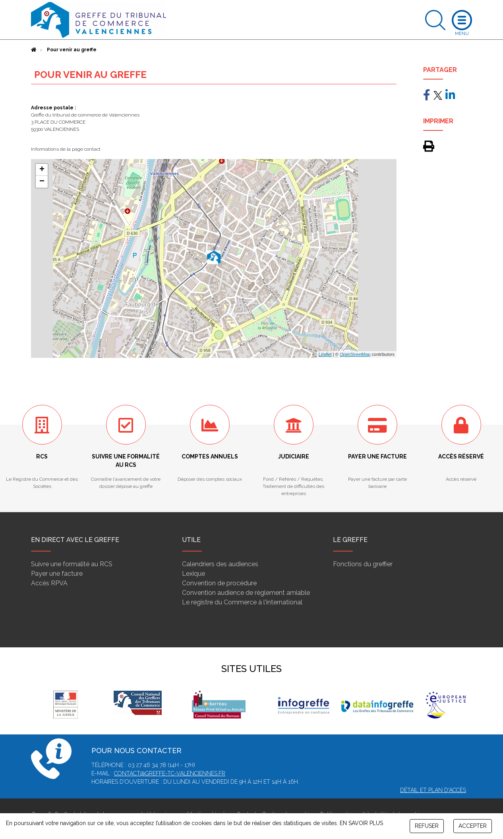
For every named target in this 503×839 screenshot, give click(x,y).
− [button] (41, 182)
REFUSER (427, 826)
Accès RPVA (49, 583)
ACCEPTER (473, 826)
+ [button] (41, 170)
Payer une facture (57, 573)
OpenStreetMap (355, 354)
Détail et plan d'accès (433, 790)
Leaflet (325, 354)
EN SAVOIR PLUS (361, 823)
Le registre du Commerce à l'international (242, 602)
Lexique (193, 573)
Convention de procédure (219, 583)
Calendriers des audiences (220, 564)
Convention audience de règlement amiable (246, 592)
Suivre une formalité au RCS (71, 564)
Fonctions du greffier (363, 564)
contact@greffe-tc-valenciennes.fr (169, 773)
